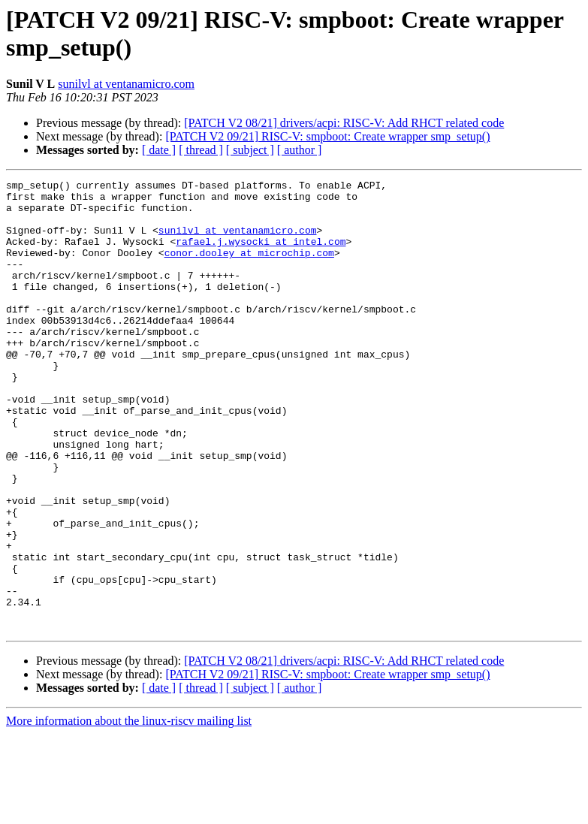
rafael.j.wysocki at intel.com (260, 254)
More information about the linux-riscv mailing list (129, 810)
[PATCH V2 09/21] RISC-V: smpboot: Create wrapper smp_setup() (327, 136)
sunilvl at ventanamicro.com (126, 83)
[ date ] (159, 149)
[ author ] (299, 149)
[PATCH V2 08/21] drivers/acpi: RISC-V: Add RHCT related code (344, 122)
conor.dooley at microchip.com (249, 268)
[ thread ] (201, 149)
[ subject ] (250, 149)
